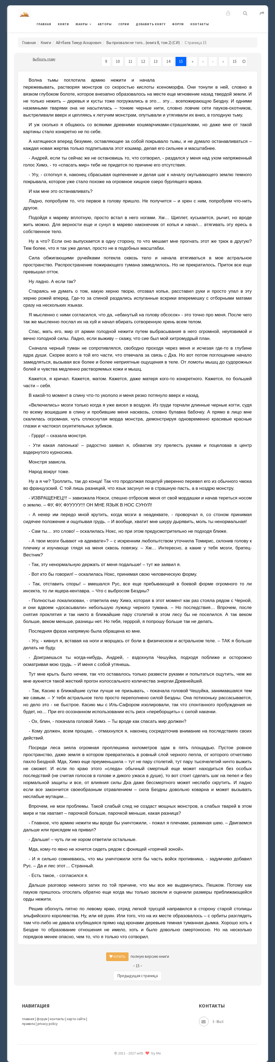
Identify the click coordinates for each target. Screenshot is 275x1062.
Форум (178, 24)
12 (143, 61)
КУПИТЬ (117, 956)
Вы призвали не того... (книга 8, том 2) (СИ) (143, 42)
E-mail (211, 1021)
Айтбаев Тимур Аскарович (78, 42)
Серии (123, 24)
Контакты (199, 24)
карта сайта (76, 1019)
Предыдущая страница (137, 975)
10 (118, 61)
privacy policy (47, 1023)
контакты (57, 1019)
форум (42, 1019)
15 (181, 61)
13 (156, 61)
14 (168, 61)
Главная (44, 24)
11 (130, 61)
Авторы (105, 24)
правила (28, 1023)
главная (28, 1019)
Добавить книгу (151, 24)
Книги (63, 24)
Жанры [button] (82, 24)
